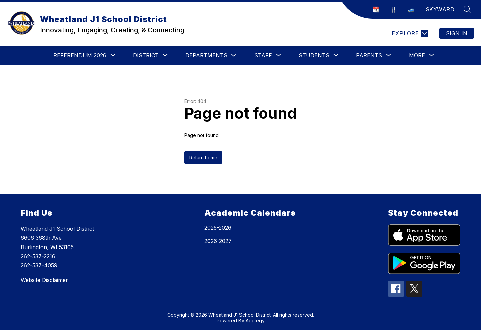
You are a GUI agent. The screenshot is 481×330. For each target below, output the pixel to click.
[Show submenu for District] (146, 55)
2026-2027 (218, 241)
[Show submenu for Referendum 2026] (79, 55)
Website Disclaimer (44, 280)
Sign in (456, 33)
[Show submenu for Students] (314, 55)
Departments (206, 55)
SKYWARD (440, 9)
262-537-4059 (39, 265)
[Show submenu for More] (417, 55)
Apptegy (255, 320)
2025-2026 (217, 227)
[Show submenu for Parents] (369, 55)
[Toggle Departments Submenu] (234, 55)
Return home (203, 157)
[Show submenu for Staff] (263, 55)
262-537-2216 (38, 256)
